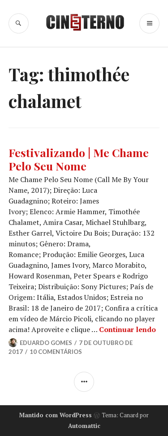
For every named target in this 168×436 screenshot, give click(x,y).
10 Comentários (56, 351)
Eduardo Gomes (46, 342)
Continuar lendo (127, 329)
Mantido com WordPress (55, 415)
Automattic (84, 426)
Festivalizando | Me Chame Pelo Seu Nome (79, 159)
